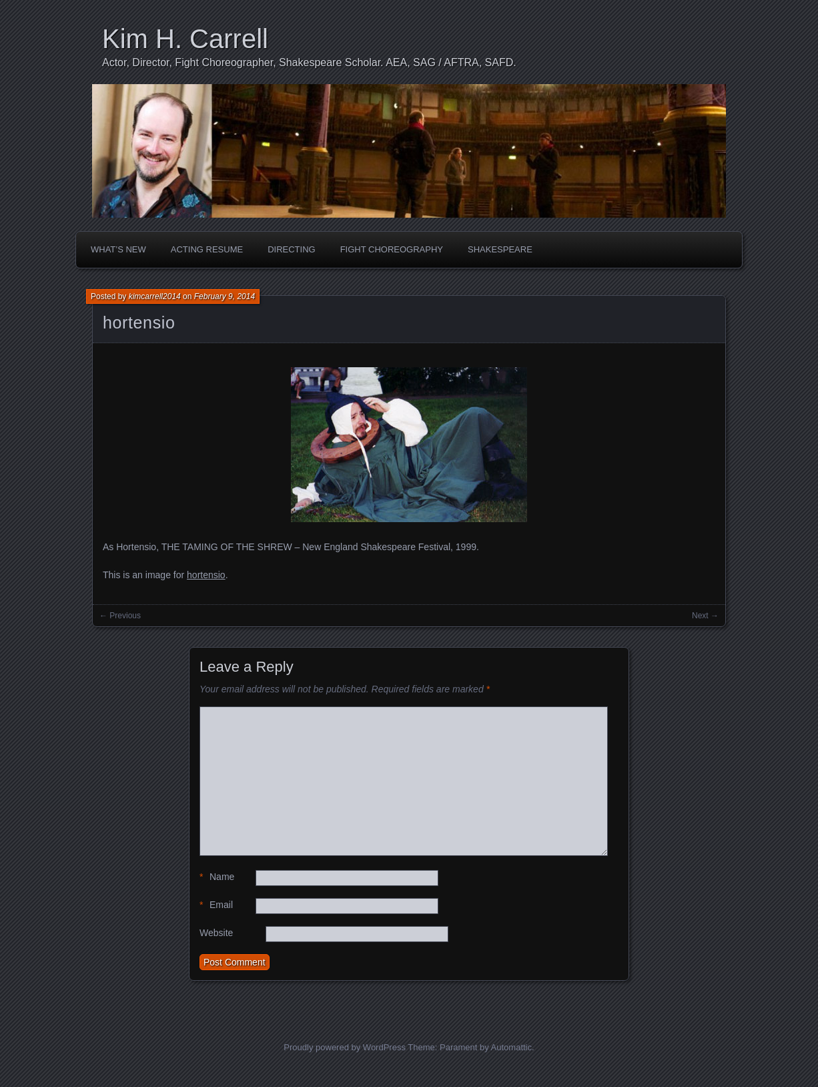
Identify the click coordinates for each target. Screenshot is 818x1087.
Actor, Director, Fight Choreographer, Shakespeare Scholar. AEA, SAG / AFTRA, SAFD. (309, 62)
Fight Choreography (391, 249)
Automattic (511, 1047)
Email (216, 905)
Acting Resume (207, 249)
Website (216, 932)
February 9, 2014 (224, 296)
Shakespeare (500, 249)
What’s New (118, 249)
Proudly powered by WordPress (345, 1047)
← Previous (120, 615)
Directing (292, 249)
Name (216, 877)
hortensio (139, 322)
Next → (705, 615)
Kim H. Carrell (185, 38)
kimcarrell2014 (155, 296)
